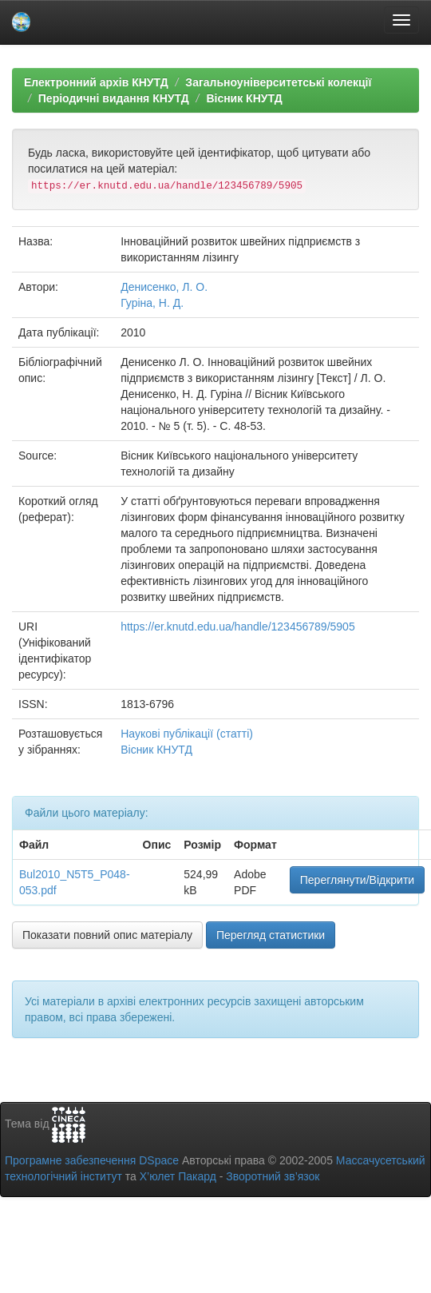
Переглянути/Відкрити (357, 879)
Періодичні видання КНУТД (113, 98)
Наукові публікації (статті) (187, 733)
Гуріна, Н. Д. (152, 302)
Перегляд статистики (270, 935)
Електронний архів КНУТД (96, 82)
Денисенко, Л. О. (164, 286)
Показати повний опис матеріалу (107, 935)
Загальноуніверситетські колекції (278, 82)
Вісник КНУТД (244, 98)
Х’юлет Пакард (178, 1176)
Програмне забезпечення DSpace (92, 1160)
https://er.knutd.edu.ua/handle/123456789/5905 (237, 626)
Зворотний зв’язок (272, 1176)
